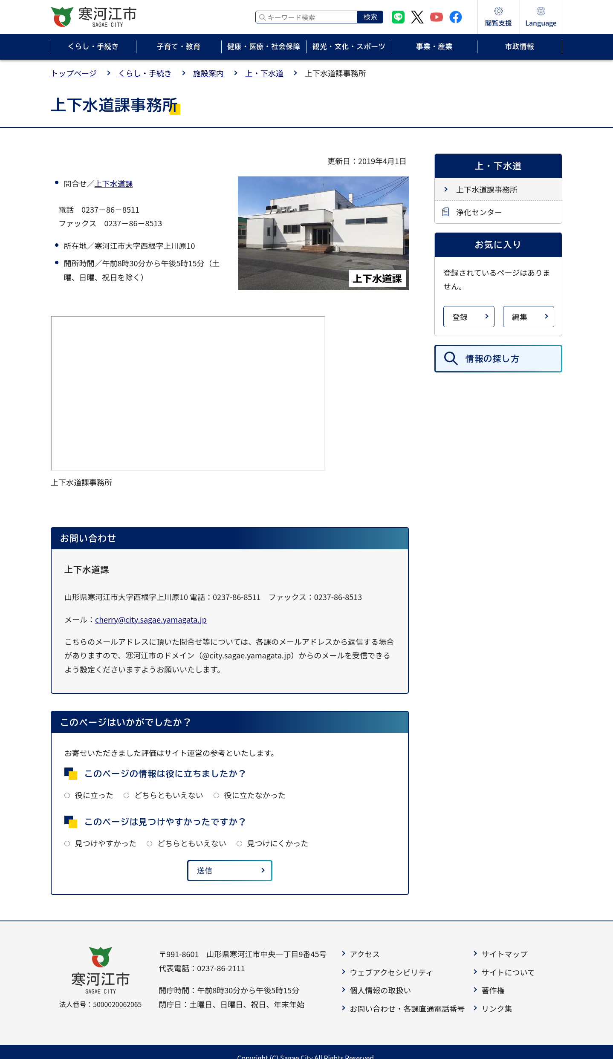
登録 (460, 316)
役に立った (94, 794)
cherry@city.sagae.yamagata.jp (151, 619)
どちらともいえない (168, 794)
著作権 (492, 990)
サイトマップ (504, 953)
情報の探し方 (493, 359)
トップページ (74, 72)
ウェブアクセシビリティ (391, 972)
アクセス (365, 953)
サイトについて (508, 972)
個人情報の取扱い (380, 990)
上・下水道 (264, 72)
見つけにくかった (278, 842)
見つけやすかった (105, 842)
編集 (519, 316)
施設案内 (208, 72)
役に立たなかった (255, 794)
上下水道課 (114, 183)
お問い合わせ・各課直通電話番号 (407, 1008)
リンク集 (496, 1008)
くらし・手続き (145, 72)
